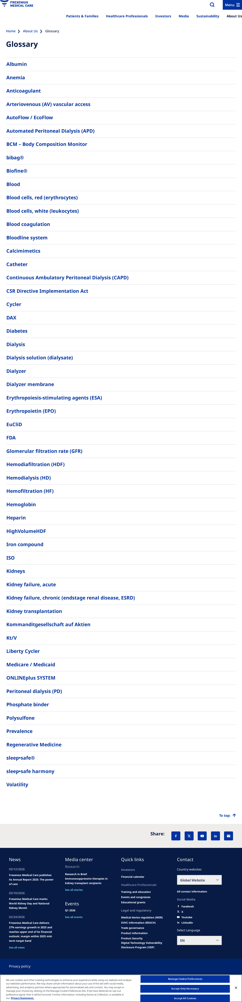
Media (184, 16)
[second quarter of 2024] (132, 877)
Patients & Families (82, 16)
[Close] (236, 988)
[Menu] (232, 5)
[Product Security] (132, 938)
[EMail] (228, 835)
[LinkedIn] (215, 835)
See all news (17, 947)
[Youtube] (186, 917)
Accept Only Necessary (185, 988)
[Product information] (134, 933)
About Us (234, 16)
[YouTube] (202, 835)
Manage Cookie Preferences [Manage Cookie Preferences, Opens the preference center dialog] (185, 979)
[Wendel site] (136, 892)
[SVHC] (138, 922)
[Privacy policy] (24, 966)
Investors (163, 16)
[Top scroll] (227, 815)
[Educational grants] (133, 902)
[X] (189, 835)
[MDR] (142, 917)
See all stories (74, 890)
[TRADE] (132, 928)
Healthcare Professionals (127, 16)
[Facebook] (175, 835)
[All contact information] (192, 891)
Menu (230, 5)
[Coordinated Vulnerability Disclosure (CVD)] (143, 945)
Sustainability (207, 16)
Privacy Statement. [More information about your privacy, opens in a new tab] (22, 998)
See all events (74, 917)
